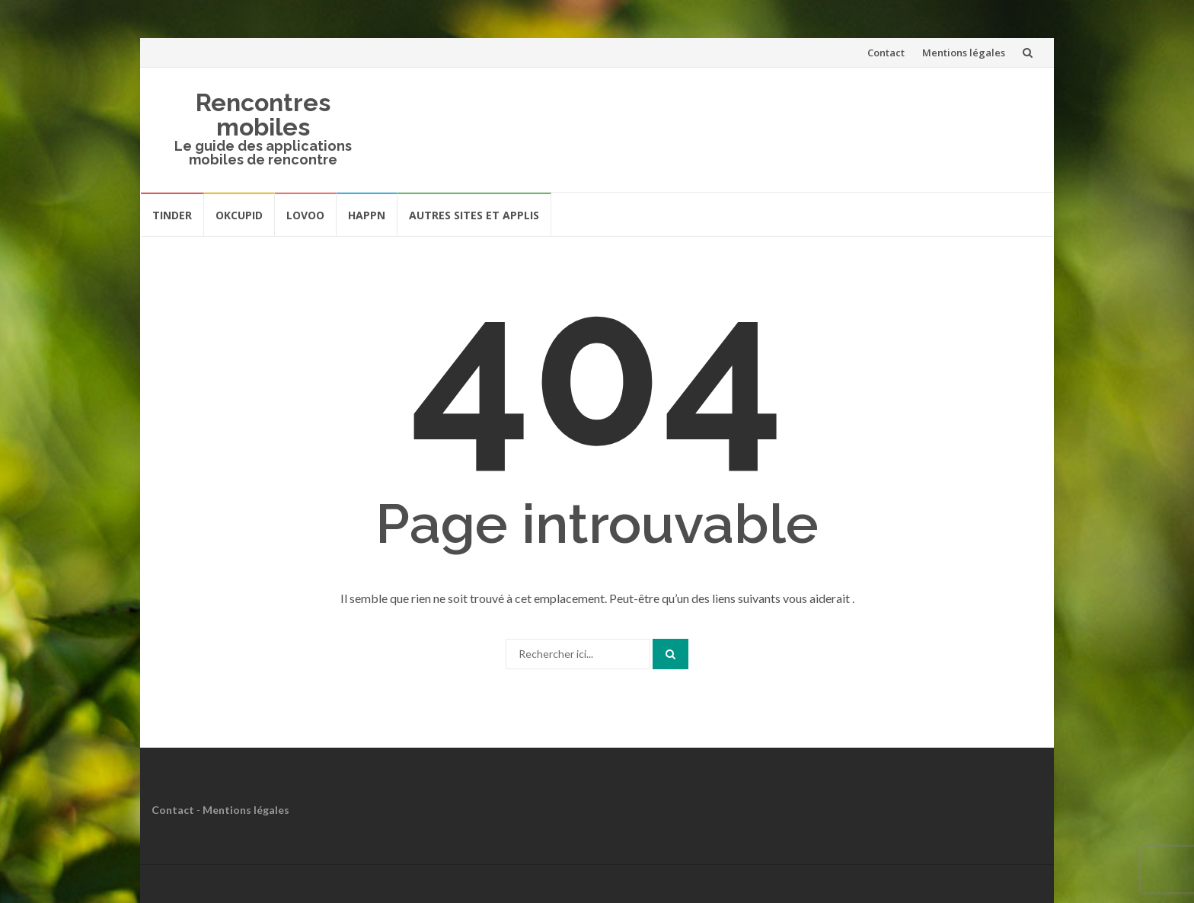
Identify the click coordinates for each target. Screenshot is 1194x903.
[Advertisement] (754, 127)
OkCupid (239, 215)
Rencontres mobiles (263, 114)
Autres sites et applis (474, 215)
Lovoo (305, 215)
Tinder (172, 215)
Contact (886, 52)
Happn (366, 215)
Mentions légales (963, 52)
